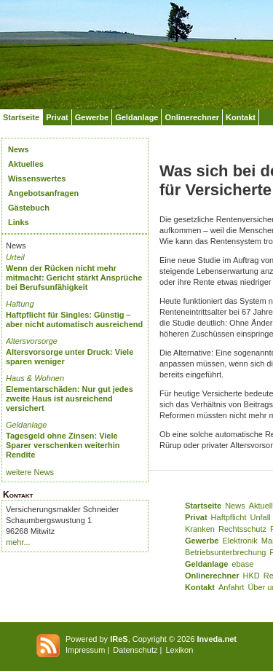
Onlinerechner (192, 117)
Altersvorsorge (32, 341)
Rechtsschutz (242, 529)
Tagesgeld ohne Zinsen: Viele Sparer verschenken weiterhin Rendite (63, 445)
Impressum (85, 650)
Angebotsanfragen (43, 193)
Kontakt (241, 117)
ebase (242, 564)
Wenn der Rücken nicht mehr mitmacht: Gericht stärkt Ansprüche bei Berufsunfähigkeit (74, 277)
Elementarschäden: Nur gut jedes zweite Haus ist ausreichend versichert (69, 398)
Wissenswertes (37, 178)
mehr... (18, 542)
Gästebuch (29, 207)
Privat (57, 117)
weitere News (30, 472)
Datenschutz (135, 650)
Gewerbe (91, 117)
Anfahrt (231, 587)
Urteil (15, 257)
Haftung (20, 303)
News (18, 149)
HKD (251, 575)
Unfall (260, 517)
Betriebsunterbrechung (225, 552)
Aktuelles (26, 164)
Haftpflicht (229, 517)
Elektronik (239, 540)
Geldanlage (136, 117)
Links (18, 222)
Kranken (200, 529)
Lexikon (179, 650)
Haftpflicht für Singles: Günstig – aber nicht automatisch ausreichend (74, 319)
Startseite (21, 117)
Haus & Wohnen (35, 378)
